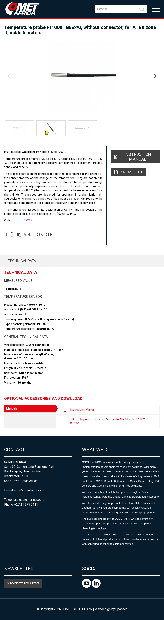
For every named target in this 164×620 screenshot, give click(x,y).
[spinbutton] (7, 235)
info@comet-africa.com (30, 490)
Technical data (22, 261)
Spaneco (121, 609)
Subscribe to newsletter (23, 583)
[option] (82, 76)
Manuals (12, 408)
